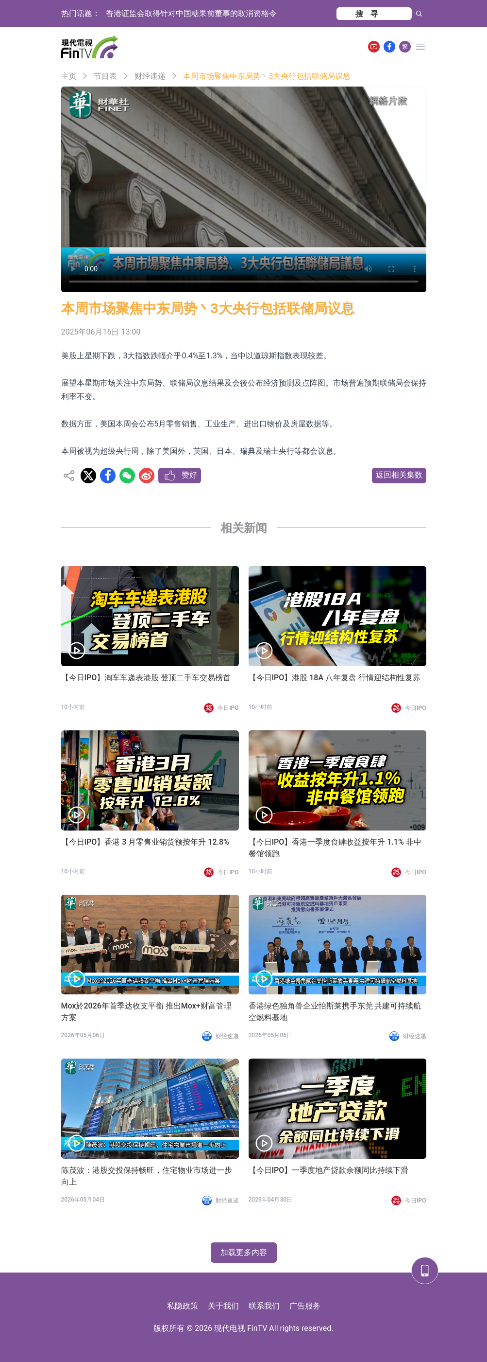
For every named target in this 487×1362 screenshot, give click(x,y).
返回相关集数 (399, 474)
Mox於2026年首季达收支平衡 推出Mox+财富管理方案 (146, 1011)
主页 (69, 76)
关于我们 (223, 1305)
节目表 (105, 76)
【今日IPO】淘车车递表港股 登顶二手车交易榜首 (146, 677)
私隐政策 (182, 1305)
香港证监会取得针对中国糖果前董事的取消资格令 (191, 13)
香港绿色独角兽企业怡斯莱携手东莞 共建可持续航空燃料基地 (335, 1011)
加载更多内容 (243, 1252)
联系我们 (264, 1305)
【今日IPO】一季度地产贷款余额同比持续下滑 (329, 1170)
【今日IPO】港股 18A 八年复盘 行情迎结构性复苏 (335, 677)
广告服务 (304, 1305)
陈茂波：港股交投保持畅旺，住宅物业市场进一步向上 (146, 1176)
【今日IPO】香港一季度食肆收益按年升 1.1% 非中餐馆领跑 (335, 847)
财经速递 (150, 76)
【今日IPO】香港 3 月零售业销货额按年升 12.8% (145, 842)
